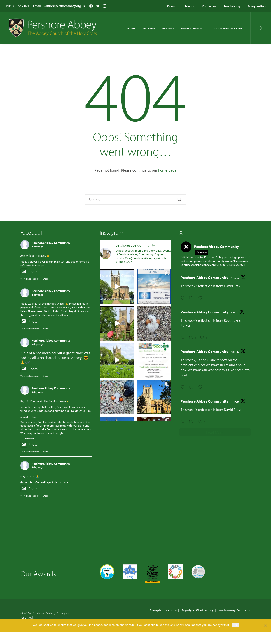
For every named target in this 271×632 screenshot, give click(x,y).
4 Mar (234, 312)
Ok (235, 625)
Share (46, 278)
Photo (29, 271)
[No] (265, 625)
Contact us (209, 6)
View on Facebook (29, 278)
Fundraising (232, 6)
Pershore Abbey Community (51, 243)
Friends (190, 6)
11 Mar (235, 278)
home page (167, 170)
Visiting (168, 28)
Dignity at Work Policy (197, 610)
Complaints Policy (163, 610)
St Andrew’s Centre (228, 28)
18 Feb (235, 352)
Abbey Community (194, 28)
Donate (172, 6)
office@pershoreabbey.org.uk (65, 6)
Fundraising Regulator (234, 610)
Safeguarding (256, 6)
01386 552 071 (19, 6)
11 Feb (235, 401)
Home (131, 28)
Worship (149, 28)
